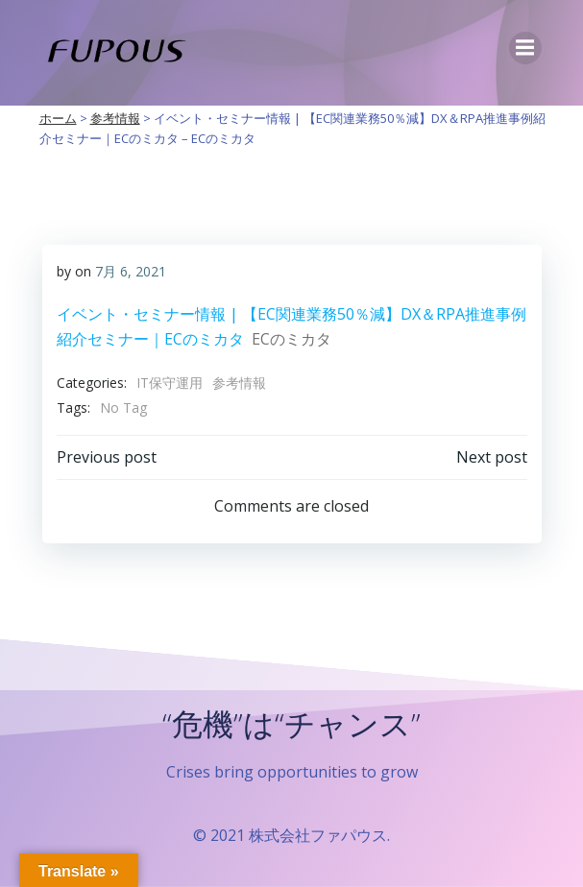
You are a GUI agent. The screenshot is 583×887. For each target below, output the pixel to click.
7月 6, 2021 (130, 271)
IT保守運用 (169, 382)
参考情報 (239, 382)
